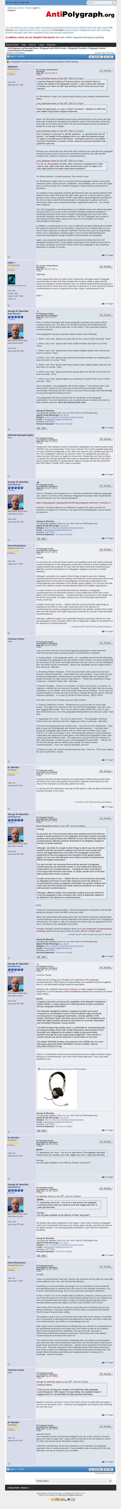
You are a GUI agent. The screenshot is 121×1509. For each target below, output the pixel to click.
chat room (60, 37)
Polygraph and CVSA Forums (53, 48)
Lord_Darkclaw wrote (46, 78)
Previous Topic (100, 53)
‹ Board (23, 1488)
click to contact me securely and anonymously (64, 417)
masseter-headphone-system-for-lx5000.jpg (54, 1069)
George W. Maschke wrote (48, 1382)
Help (23, 44)
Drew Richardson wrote (47, 826)
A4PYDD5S (50, 422)
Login (35, 8)
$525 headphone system (76, 991)
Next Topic (110, 53)
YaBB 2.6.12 (79, 1493)
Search (32, 44)
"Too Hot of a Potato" (63, 424)
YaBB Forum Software (47, 1495)
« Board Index (13, 1488)
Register (12, 10)
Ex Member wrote (44, 1196)
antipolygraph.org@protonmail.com (57, 419)
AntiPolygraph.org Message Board (22, 48)
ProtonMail (58, 30)
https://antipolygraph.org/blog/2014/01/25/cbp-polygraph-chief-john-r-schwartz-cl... (74, 503)
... (17, 56)
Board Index (12, 44)
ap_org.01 (64, 415)
